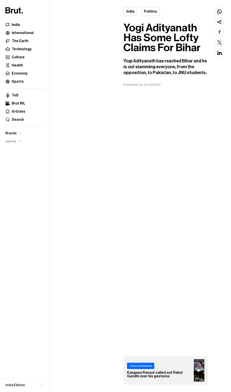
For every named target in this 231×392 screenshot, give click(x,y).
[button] (25, 385)
